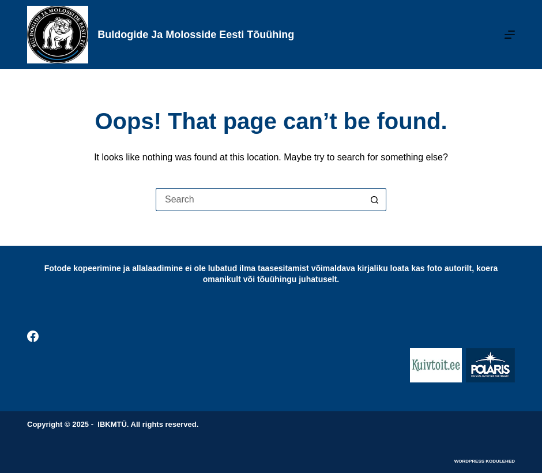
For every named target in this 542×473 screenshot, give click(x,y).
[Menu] (510, 34)
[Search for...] (259, 199)
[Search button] (374, 199)
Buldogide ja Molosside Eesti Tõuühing (195, 34)
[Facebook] (33, 336)
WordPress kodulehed (484, 461)
